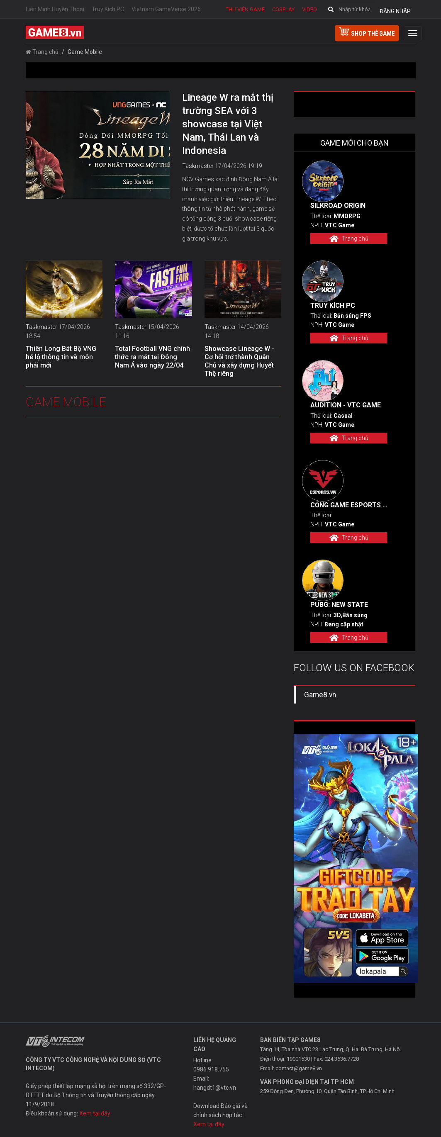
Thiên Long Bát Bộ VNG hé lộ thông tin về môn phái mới (61, 357)
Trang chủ (42, 52)
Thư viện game (245, 9)
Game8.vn (320, 695)
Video (309, 9)
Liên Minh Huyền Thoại (55, 9)
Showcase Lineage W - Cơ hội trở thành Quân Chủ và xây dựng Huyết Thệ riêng (239, 361)
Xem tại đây (94, 1113)
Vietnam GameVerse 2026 (166, 9)
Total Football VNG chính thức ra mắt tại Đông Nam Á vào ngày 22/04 (152, 357)
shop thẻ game (367, 32)
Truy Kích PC (108, 9)
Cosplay (283, 9)
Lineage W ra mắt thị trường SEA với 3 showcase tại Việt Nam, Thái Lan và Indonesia (227, 124)
